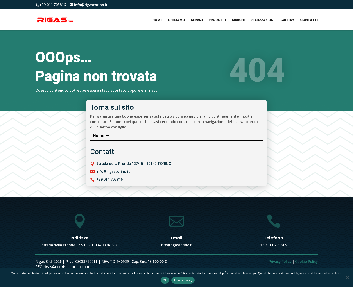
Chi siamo (176, 20)
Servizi (197, 20)
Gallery (287, 20)
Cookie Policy (306, 261)
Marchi (238, 20)
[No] (347, 277)
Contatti (309, 20)
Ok (165, 280)
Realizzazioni (262, 20)
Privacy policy (183, 280)
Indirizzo (79, 238)
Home (157, 20)
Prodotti (217, 20)
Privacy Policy (280, 261)
